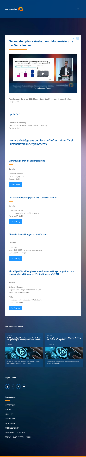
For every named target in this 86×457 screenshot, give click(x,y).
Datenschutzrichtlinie (15, 432)
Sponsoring (10, 423)
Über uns (9, 414)
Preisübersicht (12, 428)
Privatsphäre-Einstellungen (17, 437)
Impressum (10, 405)
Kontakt (8, 409)
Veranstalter (11, 418)
